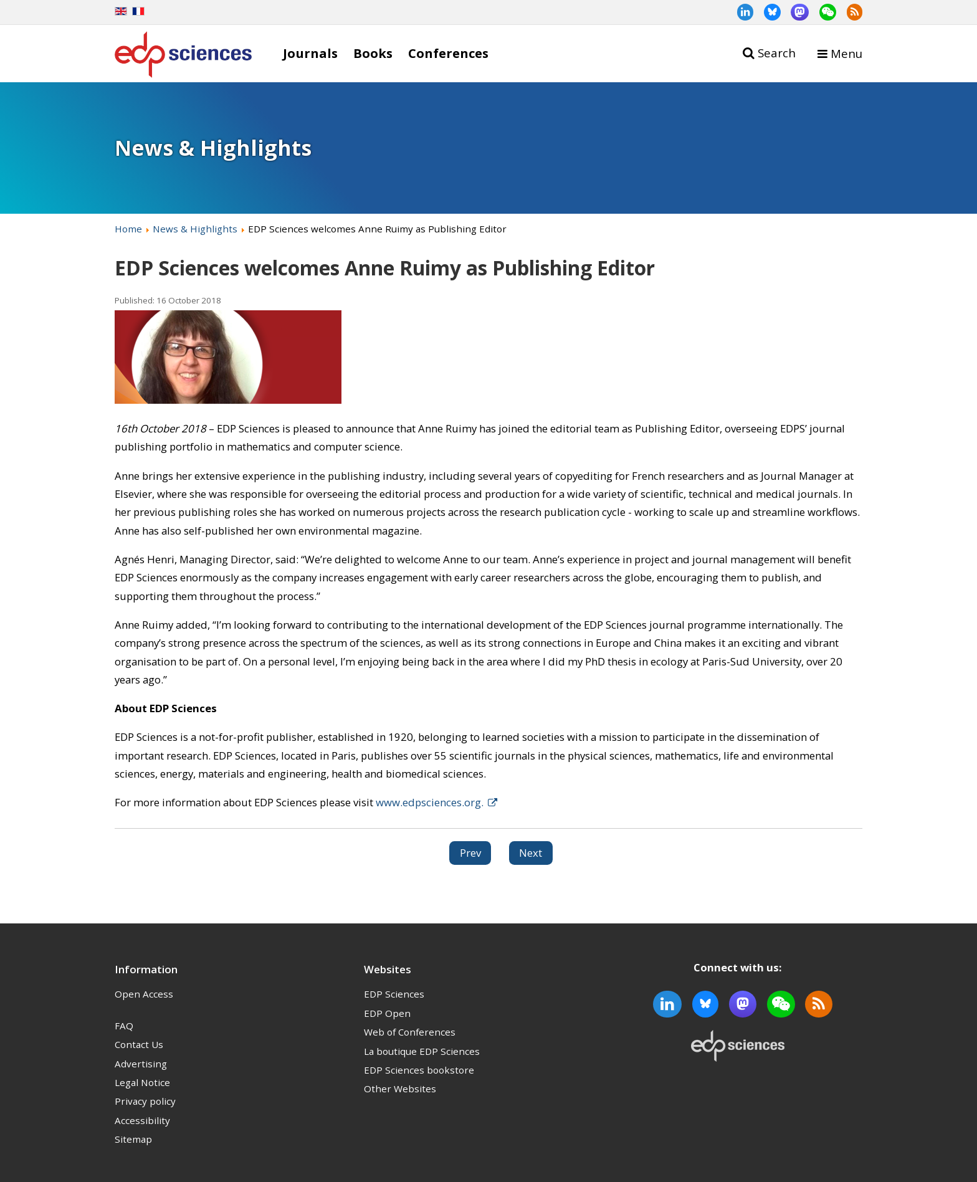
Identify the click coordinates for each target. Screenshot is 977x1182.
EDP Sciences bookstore (419, 1070)
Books (373, 53)
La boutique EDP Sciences (422, 1051)
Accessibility (142, 1120)
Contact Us (139, 1044)
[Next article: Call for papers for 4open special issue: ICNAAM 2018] (531, 853)
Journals (310, 53)
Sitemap (133, 1139)
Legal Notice (142, 1082)
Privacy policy (145, 1101)
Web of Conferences (409, 1032)
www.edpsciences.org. (430, 802)
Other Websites (400, 1088)
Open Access (144, 994)
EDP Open (387, 1013)
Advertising (141, 1063)
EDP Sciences (394, 994)
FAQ (124, 1025)
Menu (846, 53)
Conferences (448, 53)
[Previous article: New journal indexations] (470, 853)
